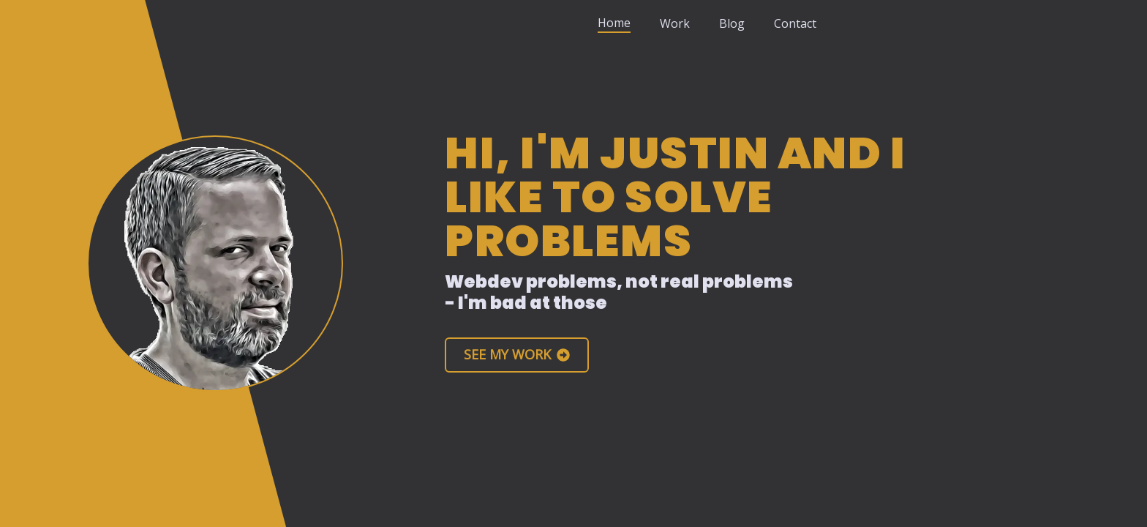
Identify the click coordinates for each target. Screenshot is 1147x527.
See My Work (517, 354)
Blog (732, 23)
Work (675, 23)
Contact (795, 23)
